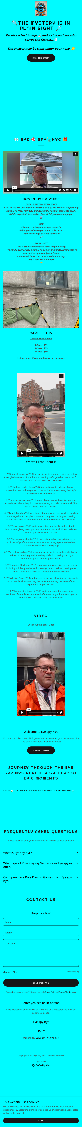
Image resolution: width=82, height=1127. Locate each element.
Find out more (41, 750)
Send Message (41, 983)
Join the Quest (41, 58)
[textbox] (41, 921)
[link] (41, 8)
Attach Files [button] (11, 972)
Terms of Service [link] (65, 992)
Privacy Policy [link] (50, 992)
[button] (4, 972)
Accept (41, 1120)
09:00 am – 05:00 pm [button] (46, 1037)
